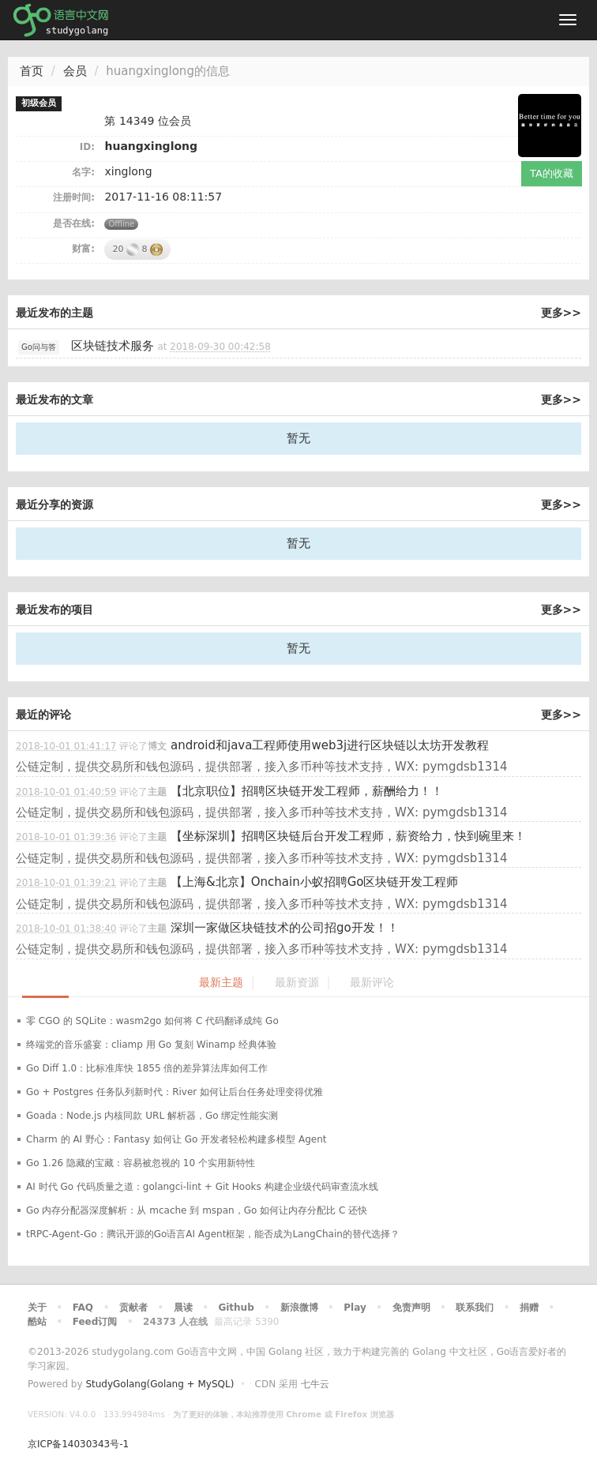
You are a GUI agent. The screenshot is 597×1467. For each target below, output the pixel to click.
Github (235, 1307)
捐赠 (529, 1307)
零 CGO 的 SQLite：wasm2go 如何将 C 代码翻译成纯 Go (152, 1020)
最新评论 (372, 983)
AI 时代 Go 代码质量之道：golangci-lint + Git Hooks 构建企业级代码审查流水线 (202, 1186)
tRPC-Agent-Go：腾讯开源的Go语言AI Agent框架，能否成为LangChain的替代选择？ (213, 1234)
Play (355, 1307)
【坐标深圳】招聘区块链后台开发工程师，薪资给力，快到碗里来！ (348, 836)
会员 (75, 71)
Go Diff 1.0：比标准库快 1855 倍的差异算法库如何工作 (147, 1068)
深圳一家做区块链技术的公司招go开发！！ (285, 928)
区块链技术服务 (112, 346)
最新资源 (297, 983)
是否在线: (74, 223)
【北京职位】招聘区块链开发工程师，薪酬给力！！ (307, 791)
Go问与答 (38, 347)
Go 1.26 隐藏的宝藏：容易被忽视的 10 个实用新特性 (140, 1163)
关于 (37, 1307)
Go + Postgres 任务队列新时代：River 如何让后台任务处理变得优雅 (174, 1091)
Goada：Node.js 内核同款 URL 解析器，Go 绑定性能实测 (152, 1115)
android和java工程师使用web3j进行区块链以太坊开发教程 (330, 745)
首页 (31, 71)
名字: (83, 172)
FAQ (83, 1307)
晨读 (183, 1307)
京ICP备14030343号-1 (78, 1444)
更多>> (561, 312)
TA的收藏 (551, 173)
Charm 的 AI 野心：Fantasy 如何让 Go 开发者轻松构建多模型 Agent (176, 1139)
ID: (87, 146)
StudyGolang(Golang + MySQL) (159, 1384)
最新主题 (221, 983)
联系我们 (475, 1307)
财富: (83, 248)
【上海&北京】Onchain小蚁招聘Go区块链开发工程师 (314, 882)
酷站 (37, 1321)
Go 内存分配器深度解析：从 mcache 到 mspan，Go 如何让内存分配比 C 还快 (196, 1210)
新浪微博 (299, 1307)
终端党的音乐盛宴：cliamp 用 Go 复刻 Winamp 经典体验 (151, 1044)
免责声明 (411, 1307)
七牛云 (315, 1384)
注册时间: (74, 197)
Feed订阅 (95, 1321)
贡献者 (133, 1307)
